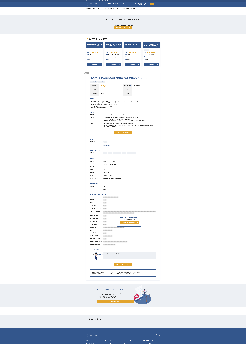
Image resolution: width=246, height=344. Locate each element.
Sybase (105, 143)
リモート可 (146, 51)
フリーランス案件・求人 (97, 8)
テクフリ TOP (88, 8)
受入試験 (128, 154)
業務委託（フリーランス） (107, 91)
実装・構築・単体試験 (116, 154)
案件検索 (107, 4)
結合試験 (123, 154)
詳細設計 (109, 154)
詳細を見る (94, 66)
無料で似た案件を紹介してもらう (123, 268)
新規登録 (151, 4)
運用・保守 (133, 154)
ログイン (157, 4)
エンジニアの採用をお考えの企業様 (137, 4)
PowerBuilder (106, 146)
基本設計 (105, 154)
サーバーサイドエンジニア (108, 8)
